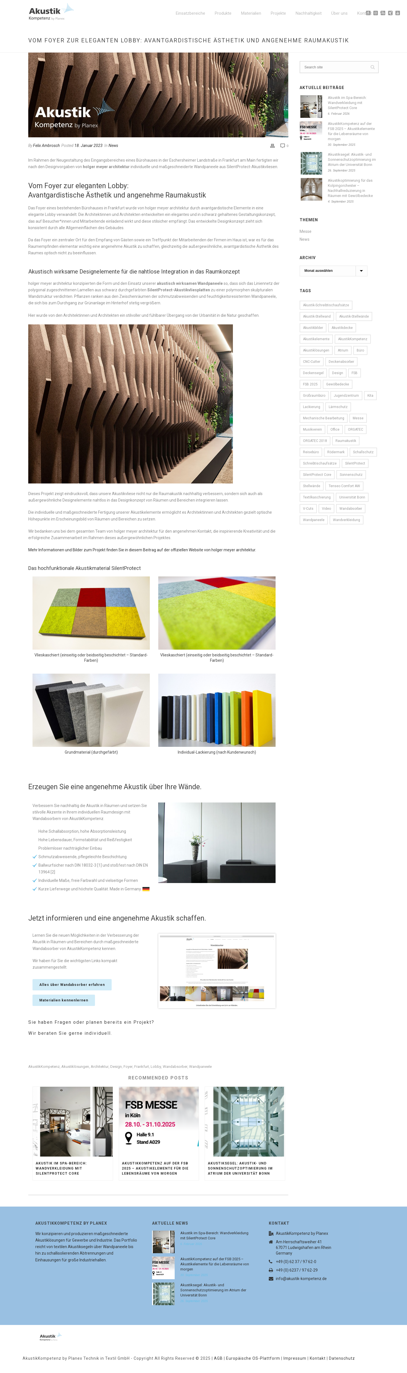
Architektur (100, 1066)
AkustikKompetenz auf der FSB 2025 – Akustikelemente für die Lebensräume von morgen (155, 1168)
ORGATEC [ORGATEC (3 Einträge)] (355, 429)
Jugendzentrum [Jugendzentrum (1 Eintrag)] (346, 396)
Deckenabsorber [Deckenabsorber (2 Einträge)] (341, 362)
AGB (218, 1358)
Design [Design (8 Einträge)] (337, 373)
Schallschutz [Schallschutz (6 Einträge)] (363, 452)
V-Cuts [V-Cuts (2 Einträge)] (308, 509)
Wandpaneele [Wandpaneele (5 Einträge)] (313, 520)
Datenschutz (342, 1358)
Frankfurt (141, 1066)
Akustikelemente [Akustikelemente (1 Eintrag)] (316, 339)
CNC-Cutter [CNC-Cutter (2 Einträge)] (311, 362)
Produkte (223, 13)
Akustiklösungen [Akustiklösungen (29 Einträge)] (316, 350)
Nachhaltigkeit (309, 13)
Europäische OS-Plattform (253, 1358)
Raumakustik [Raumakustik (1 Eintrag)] (345, 441)
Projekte (278, 13)
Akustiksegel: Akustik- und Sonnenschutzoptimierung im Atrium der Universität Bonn (240, 1168)
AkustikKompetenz (44, 1066)
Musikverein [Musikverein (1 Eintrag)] (312, 429)
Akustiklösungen (75, 1066)
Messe (305, 231)
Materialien (251, 13)
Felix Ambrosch (46, 145)
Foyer (128, 1066)
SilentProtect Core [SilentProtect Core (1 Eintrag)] (317, 475)
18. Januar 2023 (88, 145)
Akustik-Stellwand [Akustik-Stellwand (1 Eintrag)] (317, 316)
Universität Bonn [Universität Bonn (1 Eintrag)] (352, 497)
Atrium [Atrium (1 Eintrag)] (343, 350)
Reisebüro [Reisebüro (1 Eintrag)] (311, 452)
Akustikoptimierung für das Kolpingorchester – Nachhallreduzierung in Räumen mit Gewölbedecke (350, 188)
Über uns (339, 13)
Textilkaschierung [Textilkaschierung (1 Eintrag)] (317, 497)
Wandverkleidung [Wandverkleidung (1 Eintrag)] (346, 520)
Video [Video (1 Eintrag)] (326, 509)
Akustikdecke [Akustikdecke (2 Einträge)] (342, 328)
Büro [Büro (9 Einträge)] (360, 350)
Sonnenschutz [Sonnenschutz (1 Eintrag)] (351, 475)
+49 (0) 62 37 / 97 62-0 (296, 1261)
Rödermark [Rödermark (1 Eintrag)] (336, 452)
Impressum (294, 1358)
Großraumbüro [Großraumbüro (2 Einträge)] (314, 396)
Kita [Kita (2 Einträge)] (370, 396)
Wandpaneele (200, 1066)
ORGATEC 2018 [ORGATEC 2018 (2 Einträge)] (315, 441)
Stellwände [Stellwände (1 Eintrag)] (311, 486)
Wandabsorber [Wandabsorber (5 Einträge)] (350, 509)
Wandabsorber (175, 1066)
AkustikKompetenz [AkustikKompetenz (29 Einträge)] (352, 339)
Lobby (156, 1066)
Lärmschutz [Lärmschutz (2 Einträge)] (338, 407)
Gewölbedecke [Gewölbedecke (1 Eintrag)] (337, 384)
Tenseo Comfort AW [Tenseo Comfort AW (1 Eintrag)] (344, 486)
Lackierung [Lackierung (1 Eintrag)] (311, 407)
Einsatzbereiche (190, 13)
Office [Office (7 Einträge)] (334, 429)
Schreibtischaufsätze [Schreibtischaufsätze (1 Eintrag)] (320, 463)
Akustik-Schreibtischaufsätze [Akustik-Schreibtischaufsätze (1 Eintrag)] (326, 305)
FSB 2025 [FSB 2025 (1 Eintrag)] (310, 384)
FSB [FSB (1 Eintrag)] (355, 373)
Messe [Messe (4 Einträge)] (358, 418)
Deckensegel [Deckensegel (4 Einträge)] (313, 373)
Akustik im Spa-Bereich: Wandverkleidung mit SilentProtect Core (61, 1168)
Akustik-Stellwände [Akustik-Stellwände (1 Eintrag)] (354, 316)
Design (116, 1066)
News (113, 145)
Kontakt (364, 13)
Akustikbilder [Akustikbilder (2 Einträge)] (313, 328)
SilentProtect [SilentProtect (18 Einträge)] (355, 463)
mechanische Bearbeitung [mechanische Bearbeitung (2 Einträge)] (323, 418)
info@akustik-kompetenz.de (301, 1278)
